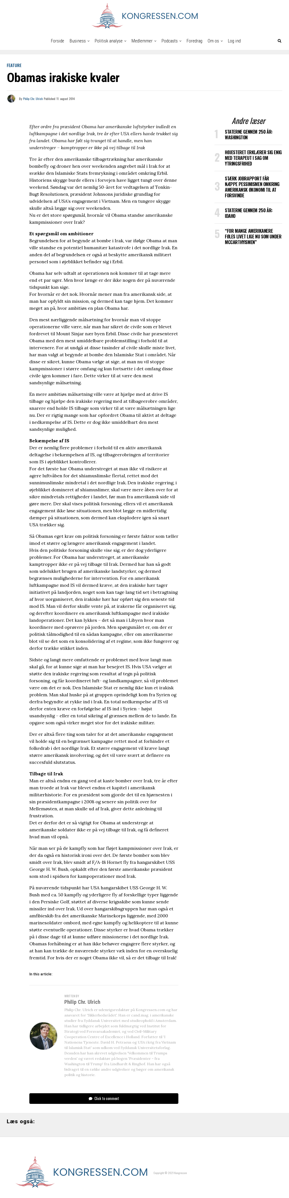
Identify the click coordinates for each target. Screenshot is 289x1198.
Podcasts (169, 41)
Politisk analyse (109, 41)
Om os (213, 41)
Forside (57, 41)
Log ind (234, 41)
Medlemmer (142, 41)
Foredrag (194, 41)
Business (78, 41)
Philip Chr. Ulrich (33, 98)
